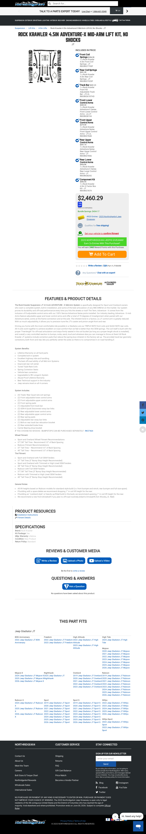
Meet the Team (22, 765)
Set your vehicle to (102, 233)
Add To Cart (102, 254)
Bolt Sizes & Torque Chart (26, 775)
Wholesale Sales (22, 785)
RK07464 (89, 431)
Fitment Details (24, 517)
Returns (58, 761)
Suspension (20, 28)
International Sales (23, 790)
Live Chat (86, 11)
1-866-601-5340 (100, 11)
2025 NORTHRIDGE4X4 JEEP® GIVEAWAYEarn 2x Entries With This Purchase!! (102, 241)
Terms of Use (80, 821)
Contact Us (20, 756)
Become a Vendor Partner (67, 780)
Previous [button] (19, 11)
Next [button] (127, 11)
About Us (19, 761)
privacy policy (110, 777)
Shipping (59, 756)
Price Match (60, 775)
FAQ (57, 765)
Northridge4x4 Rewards (25, 780)
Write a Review (95, 265)
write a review (79, 571)
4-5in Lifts (42, 28)
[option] (73, 11)
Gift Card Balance (63, 770)
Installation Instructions (27, 515)
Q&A (105, 265)
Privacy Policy (66, 821)
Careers (18, 770)
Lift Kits (31, 28)
